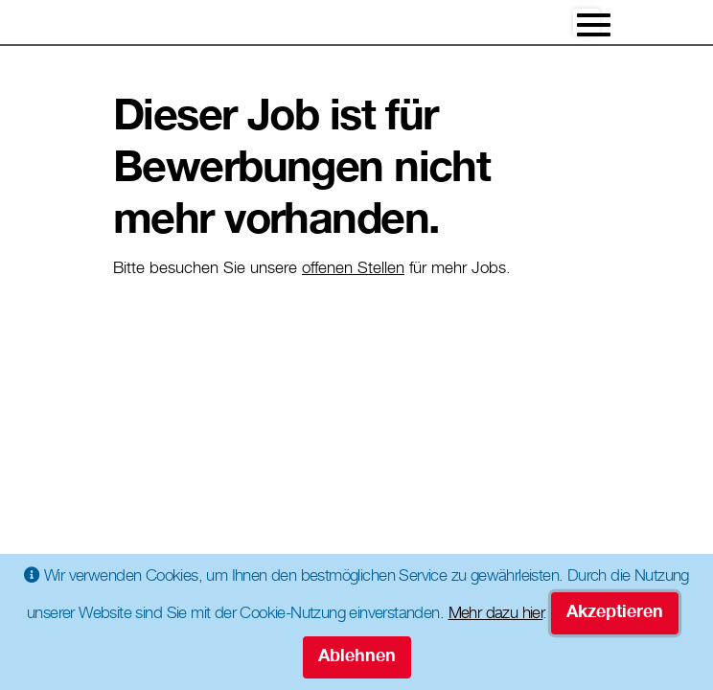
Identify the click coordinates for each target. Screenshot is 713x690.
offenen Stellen (353, 270)
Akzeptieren (614, 613)
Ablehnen (357, 657)
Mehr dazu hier (495, 615)
